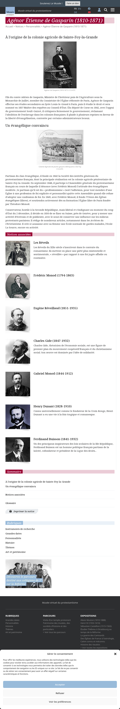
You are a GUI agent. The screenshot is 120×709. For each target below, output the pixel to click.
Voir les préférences (60, 701)
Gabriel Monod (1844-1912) (53, 373)
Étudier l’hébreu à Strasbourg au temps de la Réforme (96, 631)
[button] (115, 653)
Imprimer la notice (21, 511)
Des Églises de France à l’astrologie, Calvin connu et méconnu (97, 640)
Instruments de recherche (20, 528)
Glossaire (10, 503)
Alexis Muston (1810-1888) (93, 620)
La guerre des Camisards (92, 635)
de (75, 12)
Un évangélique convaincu (20, 486)
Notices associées (15, 494)
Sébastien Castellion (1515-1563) (96, 626)
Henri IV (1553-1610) (90, 623)
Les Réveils (41, 242)
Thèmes (9, 547)
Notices (19, 26)
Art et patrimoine (15, 551)
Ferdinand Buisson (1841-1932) (56, 439)
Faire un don (73, 3)
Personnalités (33, 26)
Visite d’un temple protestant (57, 620)
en (79, 8)
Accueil (9, 26)
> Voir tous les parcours (54, 632)
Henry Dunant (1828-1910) (53, 406)
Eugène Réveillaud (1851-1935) (56, 308)
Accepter (60, 684)
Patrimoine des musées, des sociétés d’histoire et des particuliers (56, 626)
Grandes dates (13, 533)
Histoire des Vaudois (90, 644)
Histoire (10, 542)
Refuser (60, 693)
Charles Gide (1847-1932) (52, 341)
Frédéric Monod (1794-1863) (54, 275)
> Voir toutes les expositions (93, 647)
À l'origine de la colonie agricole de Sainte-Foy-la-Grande (37, 481)
